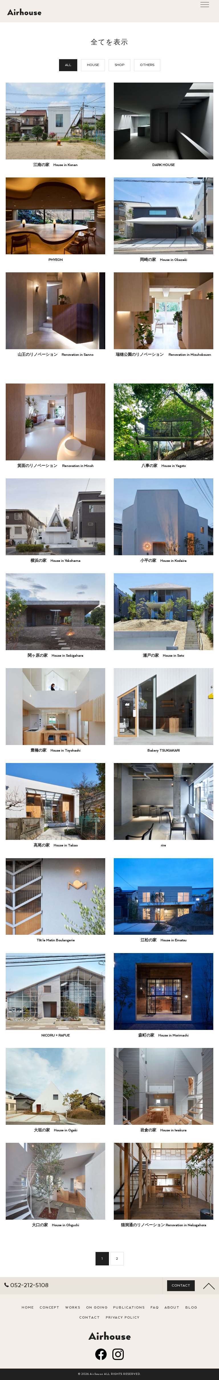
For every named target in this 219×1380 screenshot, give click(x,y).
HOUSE (93, 65)
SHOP (119, 65)
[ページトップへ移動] (209, 1302)
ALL (68, 65)
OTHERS (147, 65)
